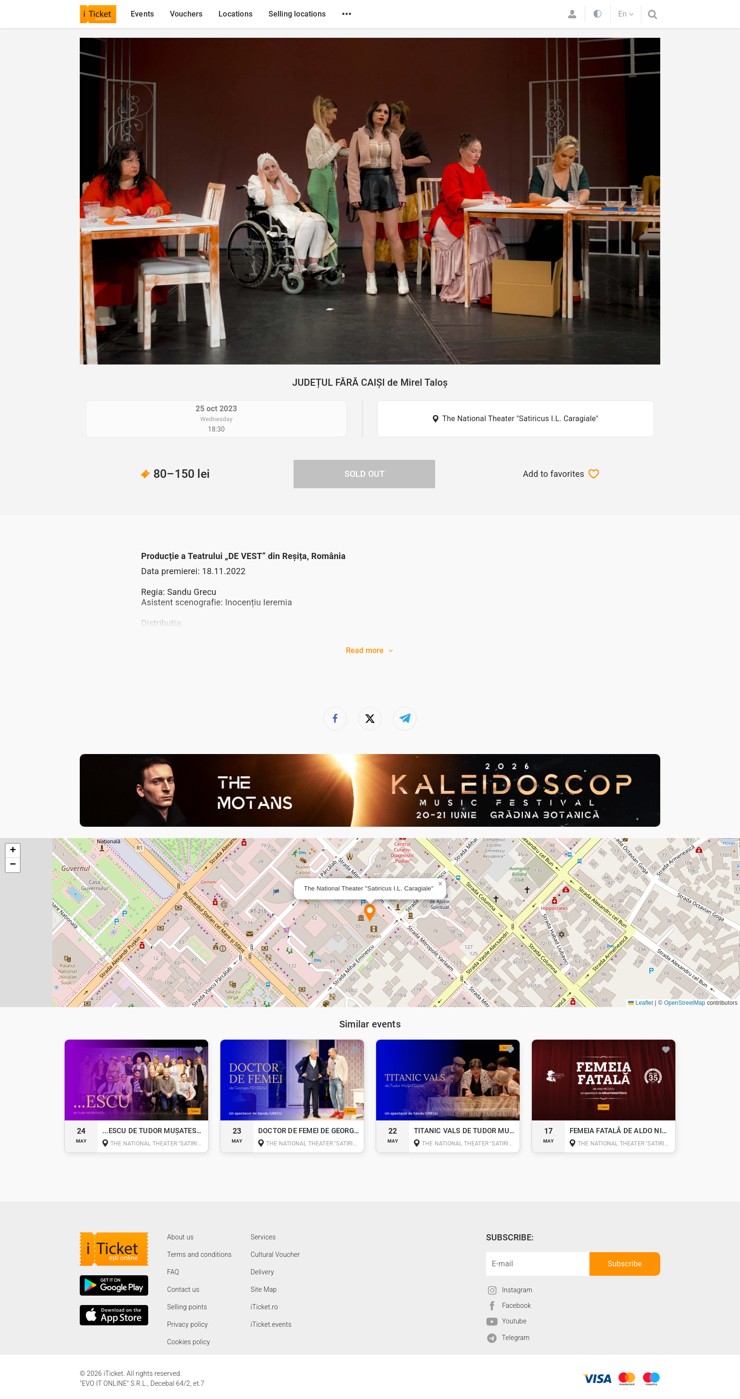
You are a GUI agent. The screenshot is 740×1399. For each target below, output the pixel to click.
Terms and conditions (199, 1254)
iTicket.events (271, 1324)
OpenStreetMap (684, 1003)
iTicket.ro (264, 1307)
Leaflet (640, 1003)
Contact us (183, 1289)
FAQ (173, 1272)
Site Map (264, 1289)
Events (142, 13)
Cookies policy (188, 1342)
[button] (370, 914)
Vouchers (186, 13)
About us (180, 1237)
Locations (235, 13)
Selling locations (297, 13)
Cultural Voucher (275, 1254)
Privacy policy (187, 1324)
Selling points (187, 1307)
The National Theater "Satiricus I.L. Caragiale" (520, 418)
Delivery (262, 1272)
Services (263, 1237)
